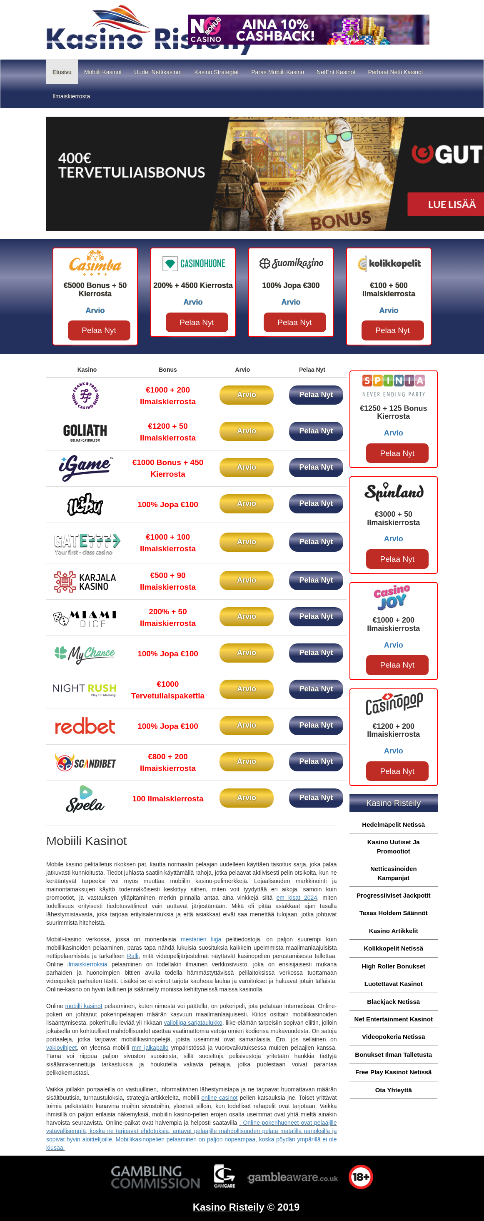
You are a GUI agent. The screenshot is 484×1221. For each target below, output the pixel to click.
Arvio (246, 394)
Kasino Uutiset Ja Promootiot (393, 846)
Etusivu (65, 71)
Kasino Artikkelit (393, 930)
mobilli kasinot (83, 1006)
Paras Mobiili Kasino (277, 72)
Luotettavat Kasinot (393, 983)
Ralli (132, 956)
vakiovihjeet (61, 1047)
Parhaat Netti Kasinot (395, 72)
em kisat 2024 (296, 897)
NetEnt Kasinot (336, 72)
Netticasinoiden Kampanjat (393, 873)
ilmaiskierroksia (87, 964)
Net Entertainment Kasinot (393, 1019)
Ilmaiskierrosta (71, 96)
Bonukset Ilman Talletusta (393, 1054)
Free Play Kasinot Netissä (393, 1072)
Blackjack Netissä (393, 1001)
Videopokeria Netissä (393, 1036)
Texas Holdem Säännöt (393, 912)
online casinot (219, 1097)
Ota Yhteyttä (393, 1089)
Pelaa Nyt (99, 330)
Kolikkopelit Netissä (393, 948)
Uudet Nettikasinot (158, 72)
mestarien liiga (201, 939)
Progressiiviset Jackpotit (394, 895)
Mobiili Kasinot (103, 72)
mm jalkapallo (150, 1047)
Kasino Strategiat (217, 72)
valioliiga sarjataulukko (193, 1022)
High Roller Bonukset (393, 966)
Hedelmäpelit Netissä (393, 824)
